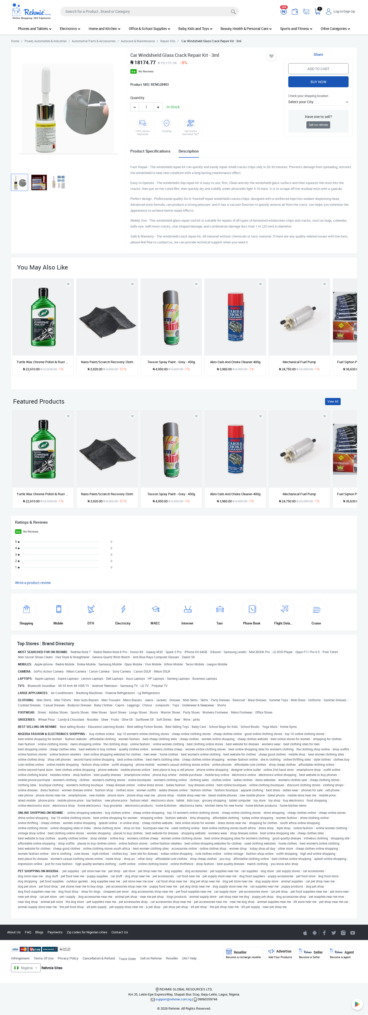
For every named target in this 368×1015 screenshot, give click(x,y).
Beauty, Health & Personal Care (246, 28)
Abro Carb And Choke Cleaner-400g (235, 362)
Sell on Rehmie (151, 958)
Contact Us (119, 932)
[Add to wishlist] (68, 416)
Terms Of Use (44, 958)
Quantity (137, 97)
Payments (55, 932)
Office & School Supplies (149, 28)
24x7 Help (189, 958)
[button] (318, 102)
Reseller (172, 958)
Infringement (20, 958)
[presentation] (344, 324)
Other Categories (335, 28)
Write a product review (33, 582)
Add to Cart (318, 68)
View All (332, 401)
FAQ (28, 932)
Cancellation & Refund (99, 958)
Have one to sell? (318, 116)
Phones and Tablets (35, 28)
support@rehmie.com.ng (173, 999)
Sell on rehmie (318, 125)
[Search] (149, 11)
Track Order (127, 958)
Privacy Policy (68, 958)
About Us (14, 932)
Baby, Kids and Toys (195, 28)
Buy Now (318, 81)
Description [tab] (189, 151)
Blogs (39, 932)
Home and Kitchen (105, 28)
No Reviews (146, 71)
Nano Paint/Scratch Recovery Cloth (107, 362)
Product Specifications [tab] (150, 151)
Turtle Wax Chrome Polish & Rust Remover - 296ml (43, 362)
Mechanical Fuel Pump (299, 362)
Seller (311, 953)
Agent (342, 953)
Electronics (70, 28)
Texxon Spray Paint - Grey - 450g (171, 362)
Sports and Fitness (296, 28)
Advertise (280, 953)
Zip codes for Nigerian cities (87, 932)
